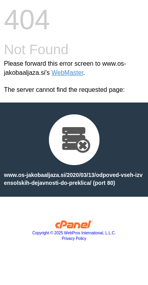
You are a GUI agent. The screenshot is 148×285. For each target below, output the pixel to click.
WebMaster (67, 72)
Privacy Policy (74, 238)
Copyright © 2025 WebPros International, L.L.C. (74, 233)
